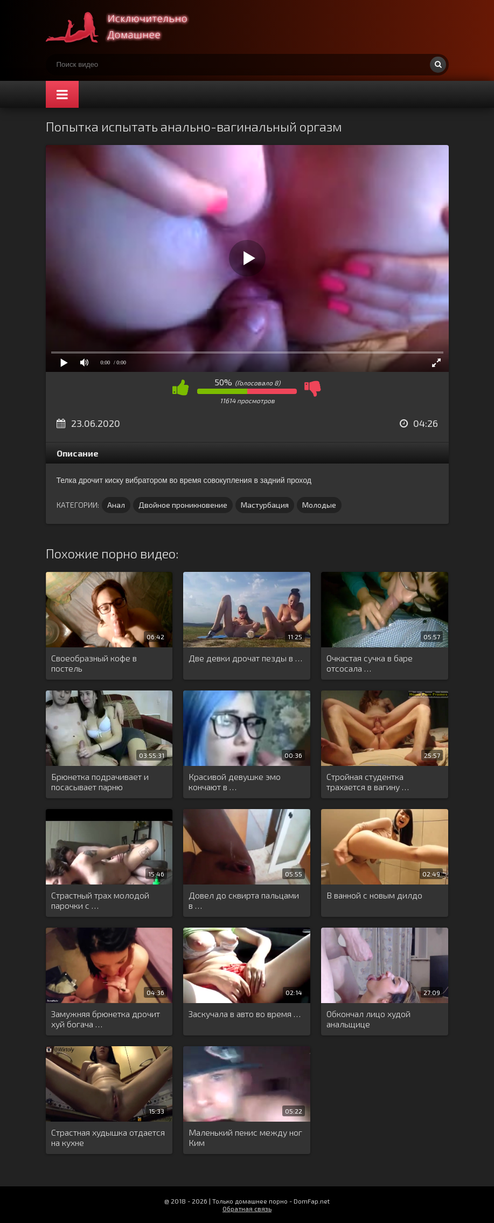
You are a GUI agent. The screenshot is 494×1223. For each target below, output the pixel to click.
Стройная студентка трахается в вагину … (367, 781)
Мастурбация (265, 504)
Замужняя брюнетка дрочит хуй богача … (105, 1018)
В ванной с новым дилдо (374, 895)
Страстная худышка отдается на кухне (108, 1137)
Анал (116, 504)
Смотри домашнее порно (126, 27)
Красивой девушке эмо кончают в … (235, 781)
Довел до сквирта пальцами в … (244, 900)
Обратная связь (247, 1208)
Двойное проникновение (182, 504)
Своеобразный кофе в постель (94, 663)
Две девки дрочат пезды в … (245, 658)
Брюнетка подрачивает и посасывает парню (100, 781)
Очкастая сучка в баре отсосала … (369, 663)
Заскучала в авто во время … (245, 1013)
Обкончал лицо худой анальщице (368, 1018)
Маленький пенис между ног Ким (245, 1137)
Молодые (319, 504)
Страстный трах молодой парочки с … (100, 900)
